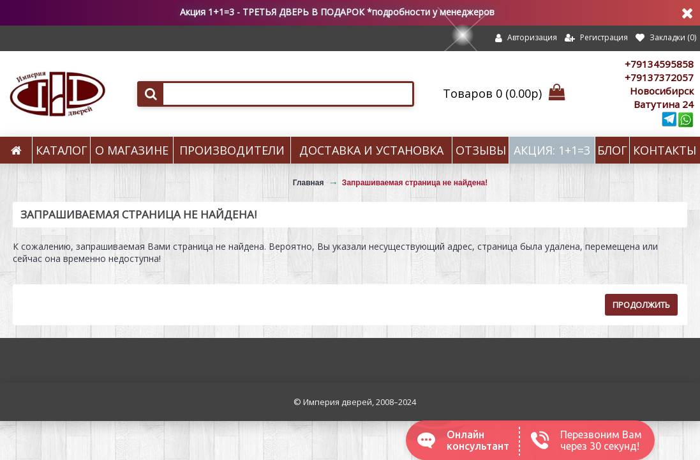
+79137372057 (659, 77)
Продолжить (641, 304)
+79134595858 (659, 63)
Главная (308, 182)
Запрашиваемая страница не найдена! (415, 182)
